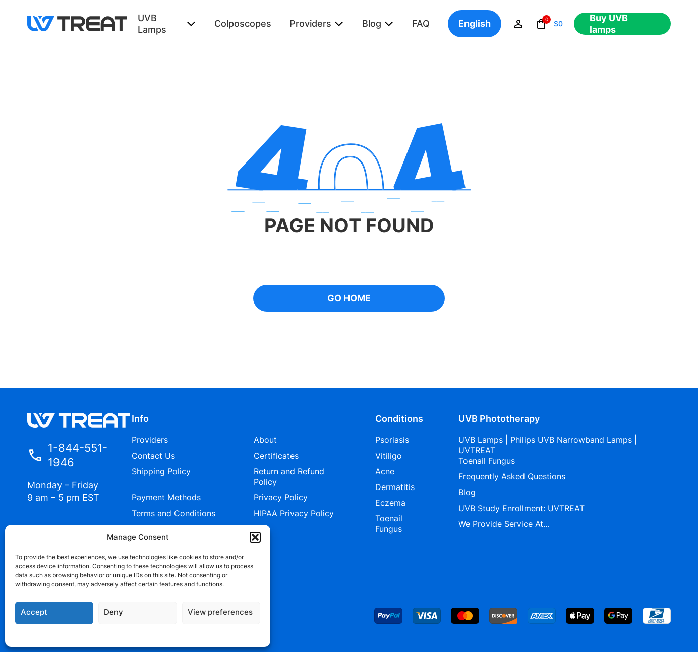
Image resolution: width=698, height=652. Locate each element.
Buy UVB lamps (609, 24)
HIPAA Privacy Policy (294, 513)
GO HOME (349, 298)
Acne (384, 471)
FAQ (421, 23)
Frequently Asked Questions (511, 476)
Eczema (390, 503)
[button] (255, 537)
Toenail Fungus (388, 523)
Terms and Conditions (173, 513)
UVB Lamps (152, 24)
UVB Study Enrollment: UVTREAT (521, 508)
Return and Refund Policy (289, 476)
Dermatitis (395, 487)
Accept (34, 612)
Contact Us (153, 456)
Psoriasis (392, 439)
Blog (371, 23)
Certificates (276, 456)
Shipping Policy (161, 471)
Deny (113, 612)
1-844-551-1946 (67, 455)
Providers (310, 23)
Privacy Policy (281, 497)
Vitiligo (388, 456)
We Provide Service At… (504, 524)
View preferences (220, 612)
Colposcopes (242, 23)
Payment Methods (166, 497)
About (265, 439)
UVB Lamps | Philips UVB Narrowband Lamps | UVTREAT (547, 444)
